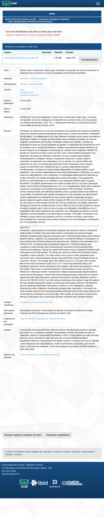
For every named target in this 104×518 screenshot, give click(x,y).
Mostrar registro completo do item (23, 435)
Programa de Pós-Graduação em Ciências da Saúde (42, 319)
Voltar (52, 13)
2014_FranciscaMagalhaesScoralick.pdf (21, 58)
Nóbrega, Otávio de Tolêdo (31, 84)
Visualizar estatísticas (58, 435)
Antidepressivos (27, 92)
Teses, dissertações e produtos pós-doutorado (30, 22)
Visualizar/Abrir (89, 59)
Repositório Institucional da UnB (20, 19)
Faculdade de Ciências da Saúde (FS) (36, 302)
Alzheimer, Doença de (29, 95)
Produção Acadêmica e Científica (54, 19)
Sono (22, 90)
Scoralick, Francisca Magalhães (33, 78)
